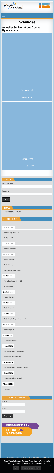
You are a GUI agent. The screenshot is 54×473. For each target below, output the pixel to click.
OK (16, 468)
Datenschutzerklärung (30, 468)
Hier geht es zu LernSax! (12, 212)
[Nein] (50, 465)
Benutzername (7, 183)
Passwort (5, 191)
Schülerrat (27, 22)
